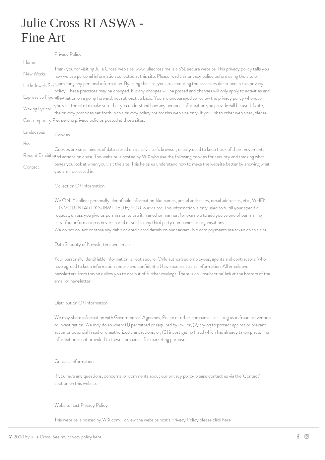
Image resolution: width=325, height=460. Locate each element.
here (226, 419)
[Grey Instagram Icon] (307, 436)
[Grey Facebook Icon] (298, 436)
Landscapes (34, 132)
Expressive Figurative (43, 97)
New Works (34, 73)
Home (29, 62)
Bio (26, 143)
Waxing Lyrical (37, 108)
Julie (33, 22)
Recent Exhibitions (41, 155)
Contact (31, 167)
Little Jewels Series (41, 85)
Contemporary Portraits (46, 120)
